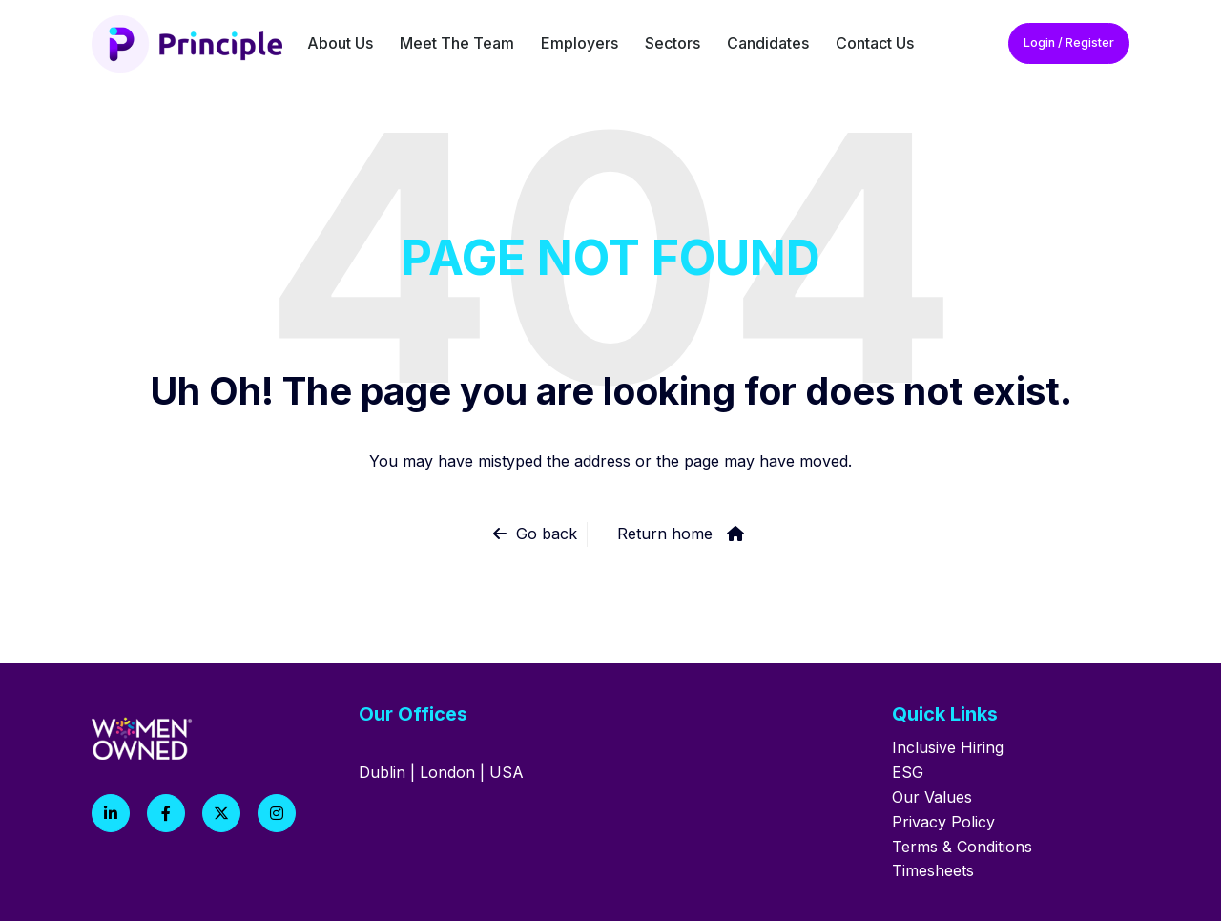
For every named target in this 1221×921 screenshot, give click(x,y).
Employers (579, 42)
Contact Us (875, 42)
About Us (340, 42)
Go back (546, 533)
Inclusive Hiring (948, 747)
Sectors (672, 42)
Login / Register (1069, 42)
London (447, 772)
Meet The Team (457, 42)
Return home (665, 533)
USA (506, 772)
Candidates (768, 42)
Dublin (382, 772)
